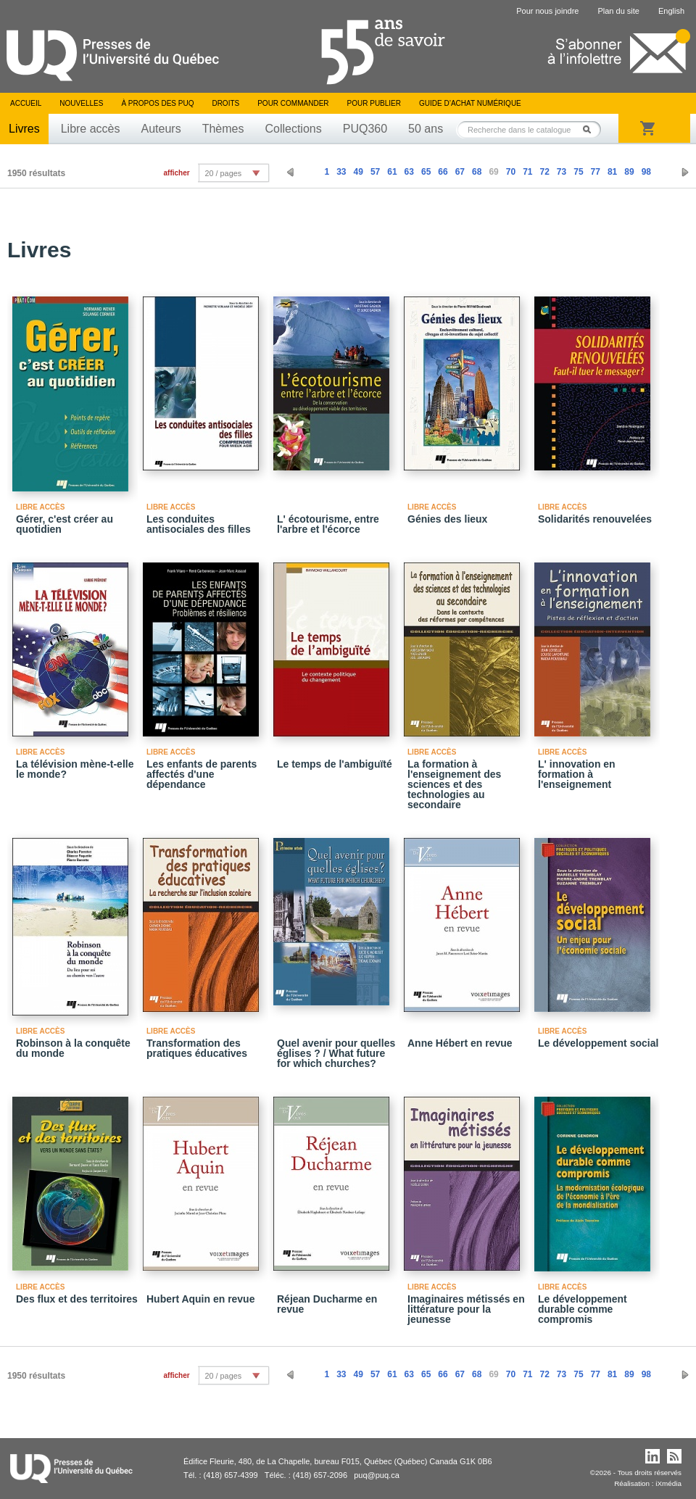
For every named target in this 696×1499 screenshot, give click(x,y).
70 (510, 171)
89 (629, 171)
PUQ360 (365, 129)
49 (358, 171)
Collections (293, 129)
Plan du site (618, 11)
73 (561, 171)
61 (392, 171)
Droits (225, 103)
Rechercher (591, 129)
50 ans (425, 129)
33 (341, 171)
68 (476, 171)
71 (527, 171)
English (671, 11)
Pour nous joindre (547, 11)
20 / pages (223, 173)
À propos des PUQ (157, 103)
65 (426, 171)
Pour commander (292, 103)
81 (612, 171)
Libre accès (90, 129)
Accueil (25, 103)
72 (544, 171)
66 (442, 171)
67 (460, 171)
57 (375, 171)
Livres (24, 129)
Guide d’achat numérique (470, 103)
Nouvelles (81, 103)
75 (578, 171)
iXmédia (668, 1483)
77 (595, 171)
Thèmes (223, 129)
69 (493, 171)
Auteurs (161, 129)
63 (409, 171)
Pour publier (374, 103)
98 (646, 171)
